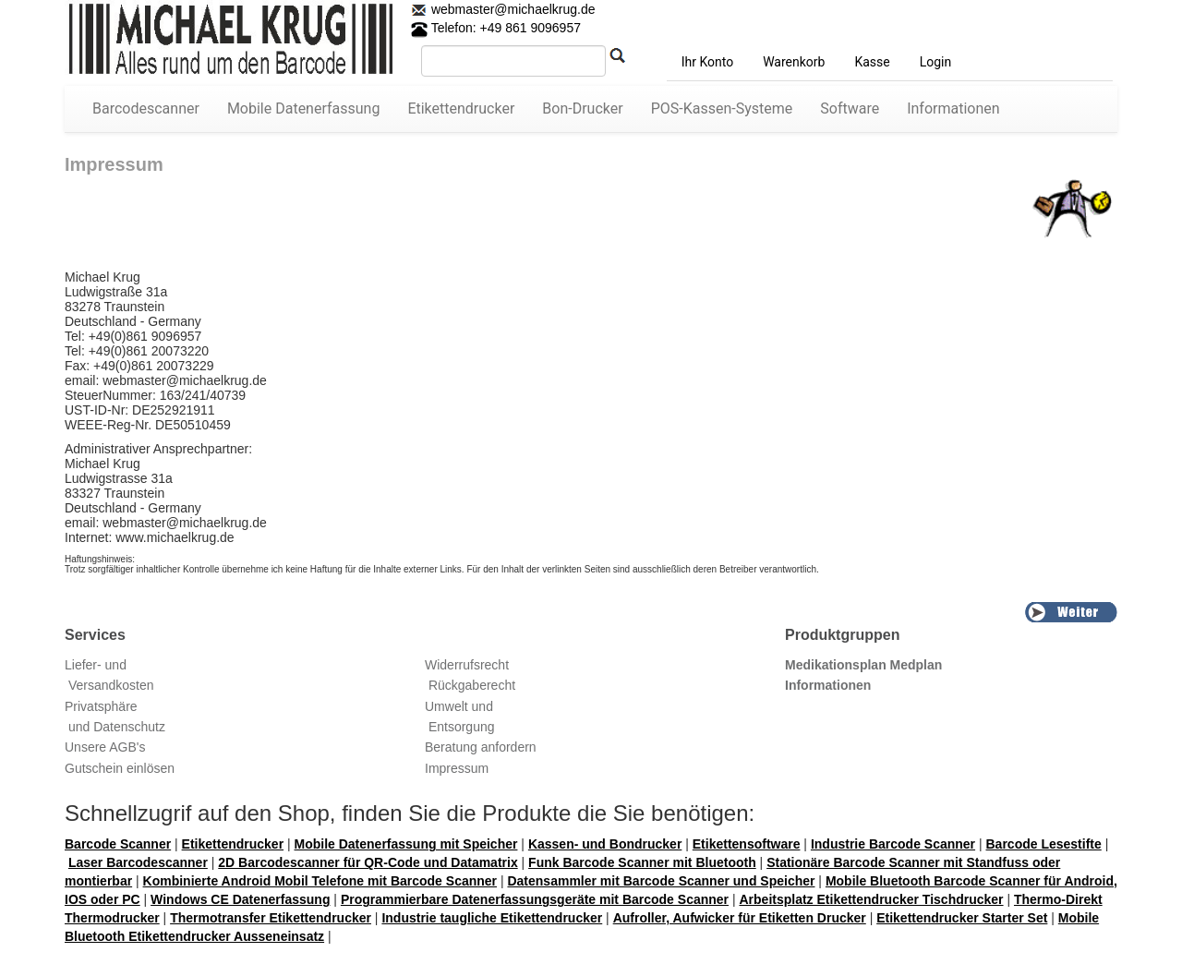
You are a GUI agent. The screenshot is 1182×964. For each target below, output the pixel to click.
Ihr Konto (707, 61)
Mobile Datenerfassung (303, 108)
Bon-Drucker (582, 108)
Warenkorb (794, 61)
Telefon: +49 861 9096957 (496, 27)
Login (936, 61)
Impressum (456, 768)
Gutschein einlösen (120, 768)
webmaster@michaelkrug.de (512, 9)
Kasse (871, 61)
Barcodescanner (145, 108)
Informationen (953, 108)
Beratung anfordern (481, 747)
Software (849, 108)
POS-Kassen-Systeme (722, 108)
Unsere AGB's (105, 747)
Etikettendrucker (460, 108)
